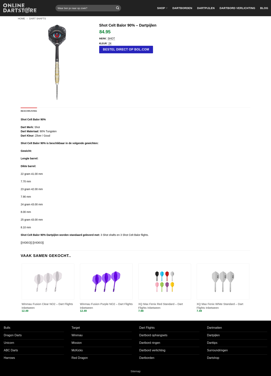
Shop (162, 8)
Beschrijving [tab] (29, 111)
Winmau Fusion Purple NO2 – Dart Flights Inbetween (106, 305)
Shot (111, 38)
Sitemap (136, 371)
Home (21, 18)
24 (109, 43)
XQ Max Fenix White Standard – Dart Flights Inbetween (220, 305)
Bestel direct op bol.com (126, 49)
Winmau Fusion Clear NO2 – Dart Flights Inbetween (47, 305)
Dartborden (182, 8)
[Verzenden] (117, 8)
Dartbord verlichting (237, 8)
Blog (264, 8)
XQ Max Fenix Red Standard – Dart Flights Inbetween (160, 305)
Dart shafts (37, 18)
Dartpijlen (206, 8)
